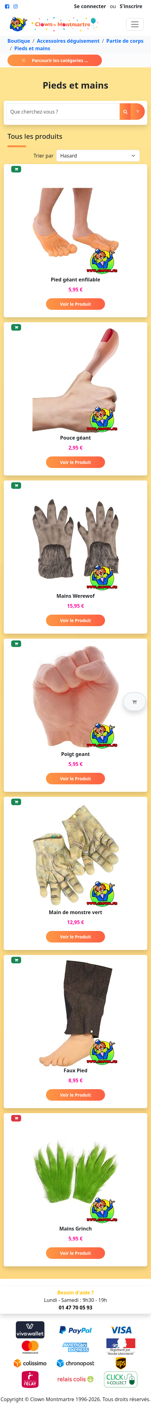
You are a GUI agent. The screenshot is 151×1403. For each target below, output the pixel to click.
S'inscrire (131, 6)
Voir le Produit (75, 304)
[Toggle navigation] (135, 24)
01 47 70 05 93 (75, 1307)
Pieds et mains (32, 48)
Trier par (43, 155)
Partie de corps (125, 40)
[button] (134, 701)
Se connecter (90, 6)
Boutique (18, 40)
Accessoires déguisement (68, 40)
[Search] (63, 111)
